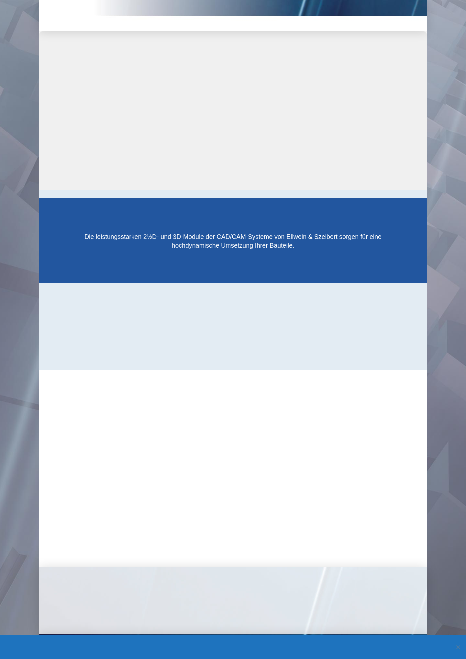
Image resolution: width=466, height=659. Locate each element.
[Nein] (458, 647)
